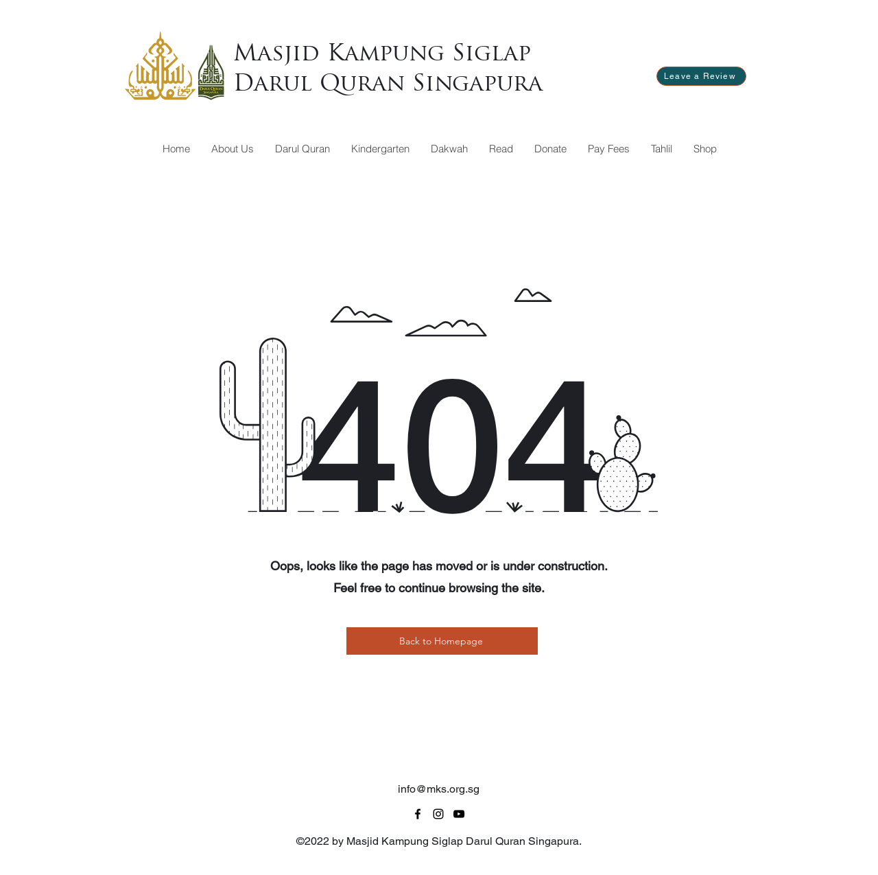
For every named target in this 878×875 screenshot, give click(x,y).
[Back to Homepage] (442, 641)
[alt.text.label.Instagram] (438, 814)
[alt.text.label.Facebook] (418, 814)
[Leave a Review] (701, 76)
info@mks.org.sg (438, 788)
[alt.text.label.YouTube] (459, 814)
